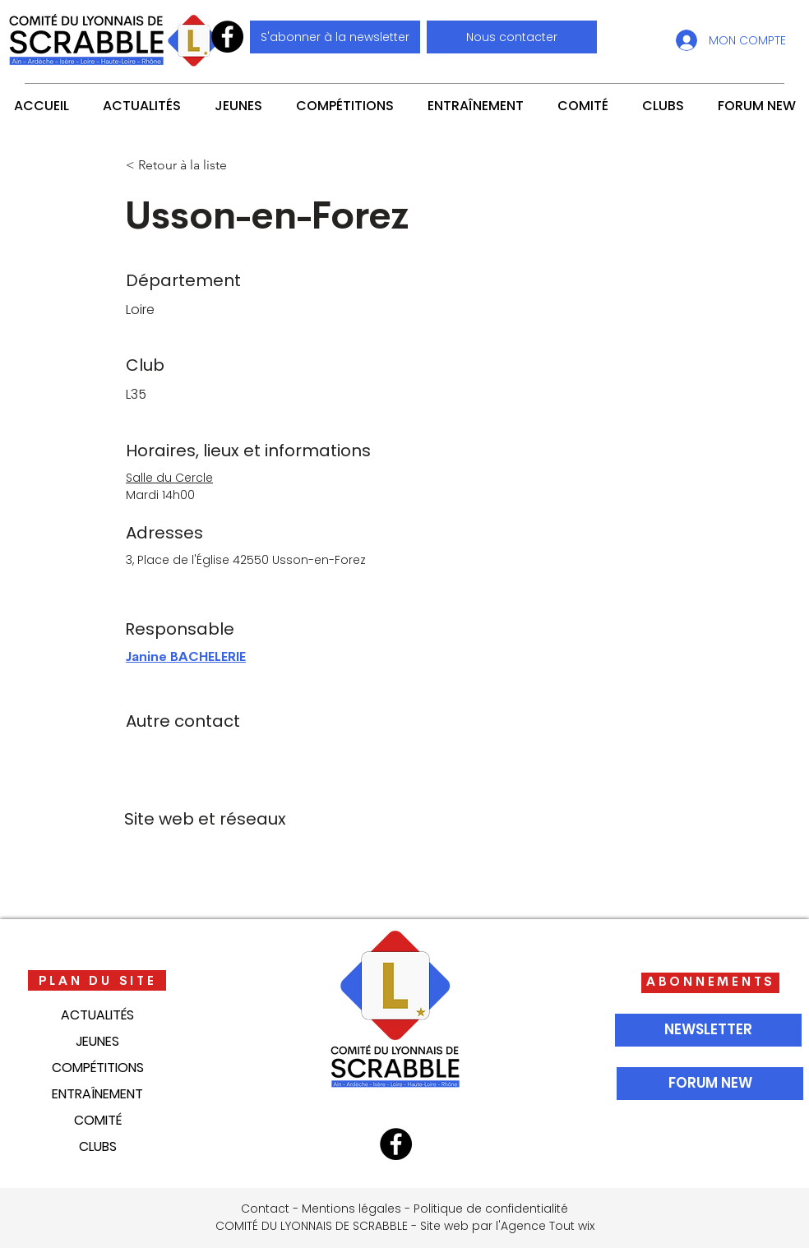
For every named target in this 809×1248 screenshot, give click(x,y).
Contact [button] (265, 1208)
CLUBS (98, 1146)
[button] (512, 37)
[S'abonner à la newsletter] (335, 37)
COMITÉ (98, 1120)
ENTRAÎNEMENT (97, 1093)
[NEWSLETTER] (708, 1030)
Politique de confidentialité (491, 1208)
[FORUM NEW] (710, 1083)
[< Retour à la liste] (180, 165)
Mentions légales (351, 1208)
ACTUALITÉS (97, 1014)
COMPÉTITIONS (98, 1067)
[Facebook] (227, 37)
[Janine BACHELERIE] (222, 658)
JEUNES (97, 1041)
